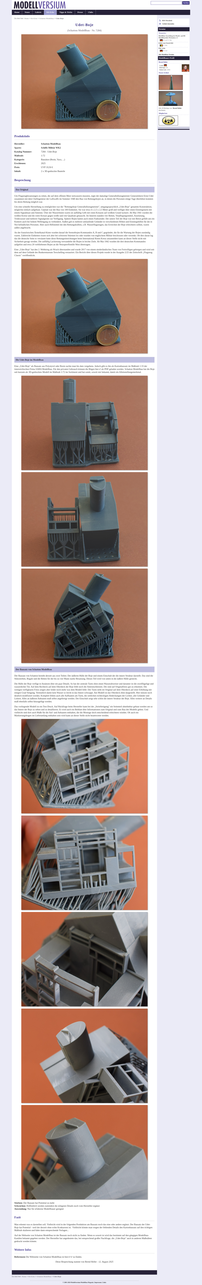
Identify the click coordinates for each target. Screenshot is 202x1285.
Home (16, 12)
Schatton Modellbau (46, 18)
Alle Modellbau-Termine (166, 54)
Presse (80, 12)
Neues (27, 12)
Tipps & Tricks (65, 12)
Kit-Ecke (50, 12)
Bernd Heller (177, 108)
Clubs (90, 12)
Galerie (38, 12)
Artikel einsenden (168, 24)
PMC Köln (162, 48)
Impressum (97, 1282)
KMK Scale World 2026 (166, 43)
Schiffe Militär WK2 (51, 147)
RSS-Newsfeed (167, 20)
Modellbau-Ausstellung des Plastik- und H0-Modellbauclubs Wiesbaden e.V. (172, 37)
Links (104, 1282)
